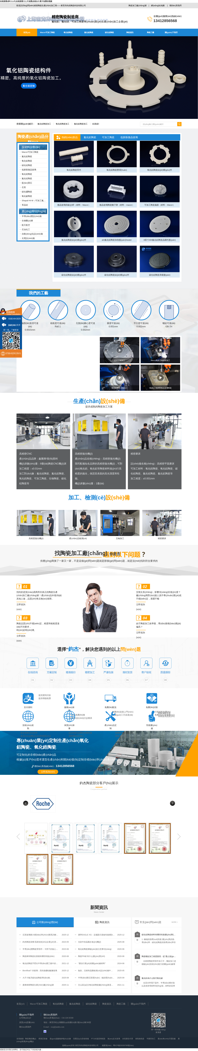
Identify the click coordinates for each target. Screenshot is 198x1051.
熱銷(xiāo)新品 (70, 137)
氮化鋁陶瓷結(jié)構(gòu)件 (73, 240)
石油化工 (26, 229)
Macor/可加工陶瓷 (47, 32)
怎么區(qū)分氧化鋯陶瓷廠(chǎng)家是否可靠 (97, 985)
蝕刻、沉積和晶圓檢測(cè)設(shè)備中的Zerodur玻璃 (100, 970)
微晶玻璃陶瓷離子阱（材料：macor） (116, 205)
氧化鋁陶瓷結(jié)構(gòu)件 (159, 170)
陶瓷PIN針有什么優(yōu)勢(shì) (91, 956)
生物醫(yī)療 (27, 220)
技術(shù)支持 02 (14, 326)
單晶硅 (25, 205)
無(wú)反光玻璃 (114, 1039)
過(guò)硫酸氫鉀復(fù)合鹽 (60, 1039)
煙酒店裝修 (42, 1039)
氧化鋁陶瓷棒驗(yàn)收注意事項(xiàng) (95, 949)
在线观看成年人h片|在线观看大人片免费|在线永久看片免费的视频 (26, 1)
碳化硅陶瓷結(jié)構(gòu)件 (73, 275)
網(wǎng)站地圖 (158, 5)
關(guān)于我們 (171, 32)
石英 (24, 187)
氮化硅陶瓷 (27, 178)
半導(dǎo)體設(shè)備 (32, 216)
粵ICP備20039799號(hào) (123, 1045)
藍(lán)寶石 (27, 183)
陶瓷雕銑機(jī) (30, 1039)
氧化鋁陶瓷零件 (74, 170)
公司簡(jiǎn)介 (25, 1018)
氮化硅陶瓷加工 (44, 124)
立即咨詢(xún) (20, 605)
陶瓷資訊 (130, 32)
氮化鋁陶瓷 (88, 32)
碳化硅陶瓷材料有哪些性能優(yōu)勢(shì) (159, 935)
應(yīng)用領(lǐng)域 (34, 211)
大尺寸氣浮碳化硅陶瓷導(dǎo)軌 (36, 978)
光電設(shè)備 (28, 238)
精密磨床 (136, 453)
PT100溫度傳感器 (98, 1039)
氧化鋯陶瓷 (68, 32)
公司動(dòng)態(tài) (45, 922)
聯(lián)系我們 (176, 5)
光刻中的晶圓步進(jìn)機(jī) (89, 942)
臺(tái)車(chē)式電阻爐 (167, 1039)
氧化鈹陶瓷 (27, 196)
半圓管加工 (151, 1039)
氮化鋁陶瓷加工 (81, 124)
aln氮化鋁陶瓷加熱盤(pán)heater (117, 240)
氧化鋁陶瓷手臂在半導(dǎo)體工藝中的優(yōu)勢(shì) (45, 963)
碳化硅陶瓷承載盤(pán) (159, 275)
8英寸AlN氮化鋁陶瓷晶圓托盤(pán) (160, 240)
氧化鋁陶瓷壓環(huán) (117, 170)
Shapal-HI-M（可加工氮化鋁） (36, 200)
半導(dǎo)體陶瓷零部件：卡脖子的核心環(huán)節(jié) (46, 949)
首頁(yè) (26, 32)
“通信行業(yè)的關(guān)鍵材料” (92, 963)
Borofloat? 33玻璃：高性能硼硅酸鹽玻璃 (40, 970)
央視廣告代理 (127, 1039)
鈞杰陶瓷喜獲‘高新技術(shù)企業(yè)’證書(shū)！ (42, 942)
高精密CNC (25, 453)
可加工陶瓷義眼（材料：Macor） (159, 205)
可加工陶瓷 (108, 137)
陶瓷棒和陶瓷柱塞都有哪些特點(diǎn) (38, 956)
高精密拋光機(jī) (84, 453)
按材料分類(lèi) (31, 147)
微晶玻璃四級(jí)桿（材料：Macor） (73, 205)
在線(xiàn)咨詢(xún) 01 (14, 320)
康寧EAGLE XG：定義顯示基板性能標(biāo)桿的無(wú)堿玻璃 (104, 935)
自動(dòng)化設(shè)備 (32, 234)
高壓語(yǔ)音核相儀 (81, 1039)
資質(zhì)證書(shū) (27, 1022)
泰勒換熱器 (139, 1039)
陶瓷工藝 (150, 32)
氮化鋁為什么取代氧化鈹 (152, 978)
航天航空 (26, 225)
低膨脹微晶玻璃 (29, 169)
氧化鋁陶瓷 (27, 161)
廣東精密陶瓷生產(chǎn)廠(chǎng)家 (38, 985)
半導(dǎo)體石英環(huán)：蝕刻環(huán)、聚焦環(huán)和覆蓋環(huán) (109, 978)
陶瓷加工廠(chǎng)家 (138, 5)
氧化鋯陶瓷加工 (62, 124)
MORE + (175, 922)
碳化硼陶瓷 (27, 192)
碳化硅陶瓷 (109, 32)
